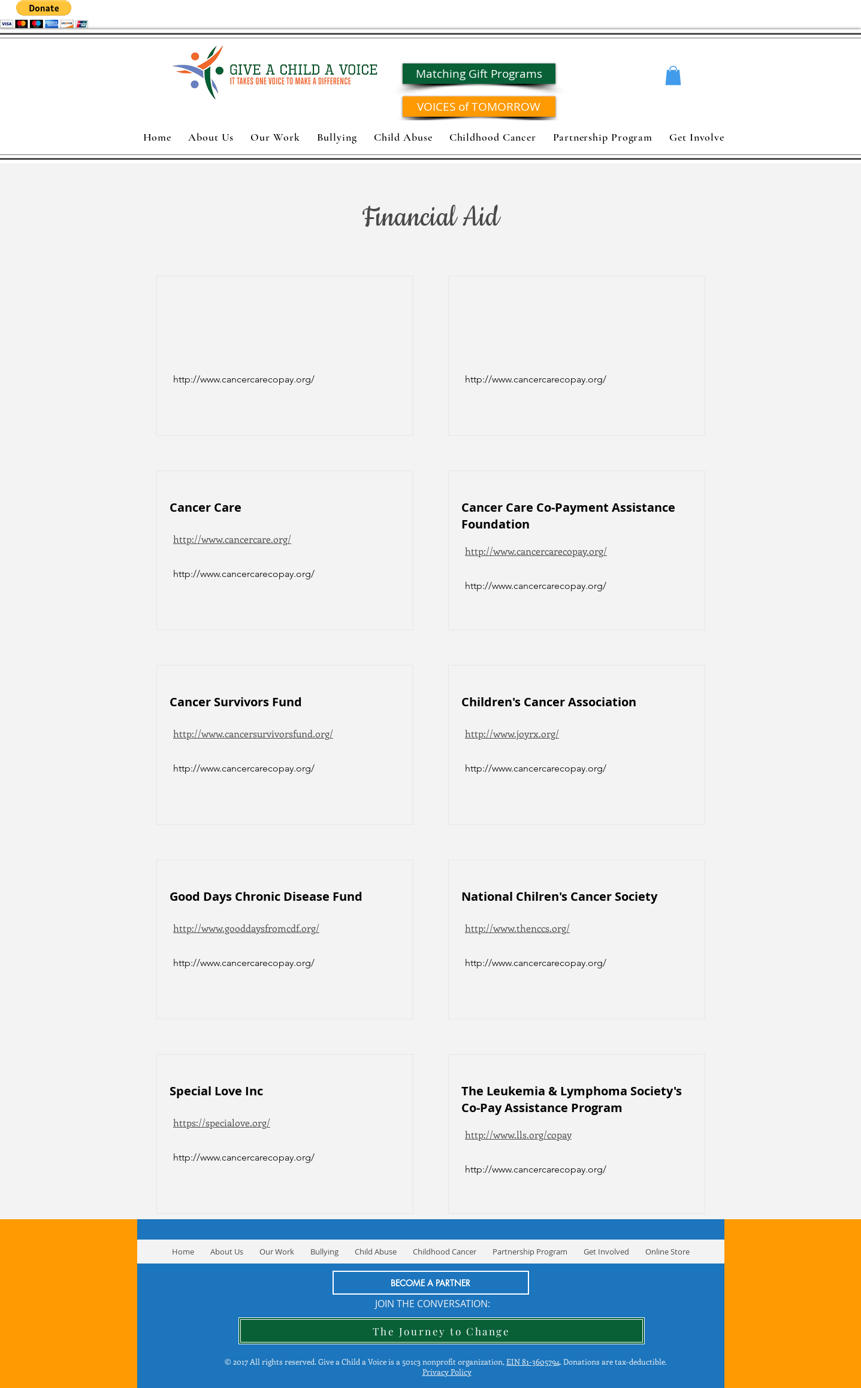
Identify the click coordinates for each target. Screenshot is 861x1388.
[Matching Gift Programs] (479, 73)
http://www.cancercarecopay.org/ (536, 551)
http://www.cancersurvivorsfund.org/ (253, 733)
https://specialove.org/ (221, 1122)
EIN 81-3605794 (533, 1361)
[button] (673, 75)
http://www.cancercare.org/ (232, 539)
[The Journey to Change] (441, 1330)
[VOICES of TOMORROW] (479, 106)
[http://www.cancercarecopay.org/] (244, 574)
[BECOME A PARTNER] (431, 1283)
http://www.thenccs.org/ (517, 928)
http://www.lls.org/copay (518, 1134)
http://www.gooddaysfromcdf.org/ (246, 928)
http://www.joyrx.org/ (512, 733)
